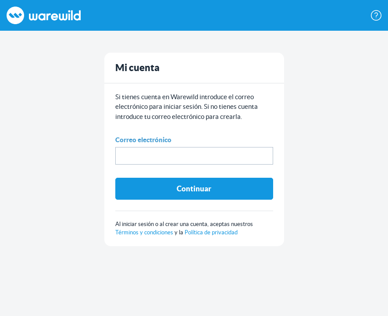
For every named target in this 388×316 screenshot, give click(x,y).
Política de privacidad (211, 232)
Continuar (194, 188)
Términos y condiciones (144, 232)
